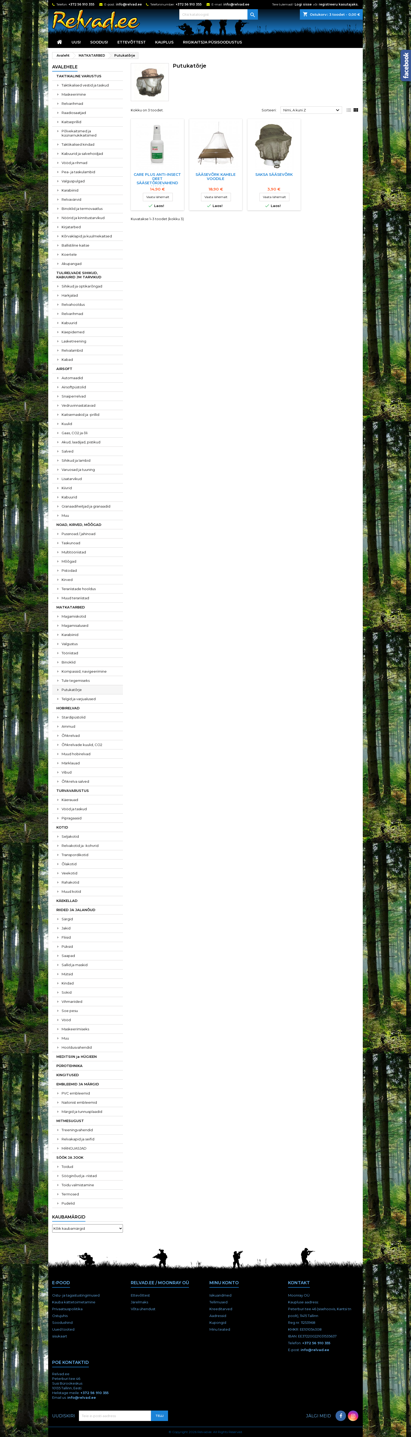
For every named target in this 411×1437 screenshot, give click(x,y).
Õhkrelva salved (75, 781)
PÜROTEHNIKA (69, 1066)
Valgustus (70, 644)
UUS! (76, 42)
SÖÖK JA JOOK (69, 1157)
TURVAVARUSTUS (72, 790)
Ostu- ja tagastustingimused (76, 1295)
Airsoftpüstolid (74, 387)
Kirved (67, 580)
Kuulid (67, 424)
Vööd (66, 1020)
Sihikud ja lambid (76, 460)
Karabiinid (70, 190)
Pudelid (68, 1203)
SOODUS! (99, 42)
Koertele (69, 254)
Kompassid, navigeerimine (84, 671)
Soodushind (62, 1322)
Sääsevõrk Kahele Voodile (216, 176)
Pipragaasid (72, 818)
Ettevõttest (131, 42)
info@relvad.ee (129, 4)
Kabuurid (69, 323)
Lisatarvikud (72, 479)
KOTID (62, 827)
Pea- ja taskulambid (78, 172)
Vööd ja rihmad (74, 163)
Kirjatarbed (71, 227)
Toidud (67, 1166)
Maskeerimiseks (75, 1029)
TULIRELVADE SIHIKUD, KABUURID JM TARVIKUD (78, 275)
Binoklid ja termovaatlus (82, 208)
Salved (67, 451)
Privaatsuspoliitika (67, 1309)
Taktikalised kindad (78, 144)
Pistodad (69, 570)
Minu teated (219, 1329)
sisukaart (59, 1336)
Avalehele (65, 66)
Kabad (67, 359)
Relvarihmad (72, 103)
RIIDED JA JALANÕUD (75, 910)
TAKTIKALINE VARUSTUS (78, 76)
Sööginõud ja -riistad (79, 1176)
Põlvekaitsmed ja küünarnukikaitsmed (79, 133)
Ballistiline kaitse (75, 245)
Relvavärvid (71, 199)
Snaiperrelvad (74, 396)
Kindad (68, 983)
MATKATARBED (70, 607)
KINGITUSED (67, 1075)
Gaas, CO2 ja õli (75, 433)
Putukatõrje (72, 690)
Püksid (67, 946)
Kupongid (217, 1322)
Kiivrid (67, 488)
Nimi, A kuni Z (312, 110)
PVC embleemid (76, 1093)
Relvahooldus (73, 304)
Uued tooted (63, 1329)
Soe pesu (70, 1011)
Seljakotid (70, 836)
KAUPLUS (164, 42)
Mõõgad (69, 561)
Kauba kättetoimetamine (73, 1302)
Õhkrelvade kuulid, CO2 (82, 745)
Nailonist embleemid (79, 1102)
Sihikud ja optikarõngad (82, 286)
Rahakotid (70, 882)
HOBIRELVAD (68, 708)
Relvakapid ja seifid (78, 1139)
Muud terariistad (75, 598)
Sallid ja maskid (75, 965)
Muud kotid (71, 891)
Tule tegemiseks (76, 680)
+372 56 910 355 (81, 4)
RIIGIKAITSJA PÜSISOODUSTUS (212, 42)
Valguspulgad (73, 181)
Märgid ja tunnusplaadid (82, 1111)
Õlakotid (69, 864)
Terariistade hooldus (79, 589)
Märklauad (71, 763)
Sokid (67, 992)
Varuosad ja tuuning (78, 469)
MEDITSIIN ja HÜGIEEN (76, 1056)
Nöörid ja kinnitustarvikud (83, 218)
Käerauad (70, 800)
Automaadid (72, 378)
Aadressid (217, 1316)
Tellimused (218, 1302)
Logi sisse (303, 4)
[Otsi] (218, 14)
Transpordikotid (75, 855)
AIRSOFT (64, 369)
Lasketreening (74, 341)
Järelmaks (139, 1302)
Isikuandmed (220, 1295)
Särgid (67, 919)
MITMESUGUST (70, 1121)
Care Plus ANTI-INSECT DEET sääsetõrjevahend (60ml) (157, 180)
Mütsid (67, 974)
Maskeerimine (74, 94)
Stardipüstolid (73, 717)
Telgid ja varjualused (79, 699)
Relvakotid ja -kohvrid (80, 845)
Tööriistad (70, 653)
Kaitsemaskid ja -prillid (80, 414)
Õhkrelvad (71, 735)
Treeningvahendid (77, 1130)
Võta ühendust (143, 1309)
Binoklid (68, 662)
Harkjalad (70, 295)
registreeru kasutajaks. (338, 4)
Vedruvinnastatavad (78, 405)
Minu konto (224, 1282)
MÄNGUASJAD (74, 1148)
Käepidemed (73, 332)
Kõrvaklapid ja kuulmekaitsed (87, 236)
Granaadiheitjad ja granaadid (86, 506)
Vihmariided (72, 1001)
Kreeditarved (220, 1309)
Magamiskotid (74, 616)
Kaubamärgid (68, 1217)
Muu (65, 515)
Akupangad (72, 264)
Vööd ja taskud (74, 809)
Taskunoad (71, 543)
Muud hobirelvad (76, 754)
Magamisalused (75, 625)
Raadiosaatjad (74, 113)
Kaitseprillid (71, 122)
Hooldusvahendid (77, 1047)
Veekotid (69, 873)
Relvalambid (72, 350)
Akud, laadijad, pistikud (81, 442)
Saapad (68, 956)
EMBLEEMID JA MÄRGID (77, 1084)
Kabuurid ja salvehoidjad (82, 153)
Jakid (66, 928)
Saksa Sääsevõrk (274, 174)
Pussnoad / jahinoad (78, 534)
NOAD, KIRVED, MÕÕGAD (78, 524)
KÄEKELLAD (67, 901)
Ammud (68, 726)
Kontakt (299, 1282)
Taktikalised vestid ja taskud (85, 85)
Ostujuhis (60, 1316)
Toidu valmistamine (78, 1185)
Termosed (70, 1194)
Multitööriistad (74, 552)
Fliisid (66, 937)
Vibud (67, 772)
